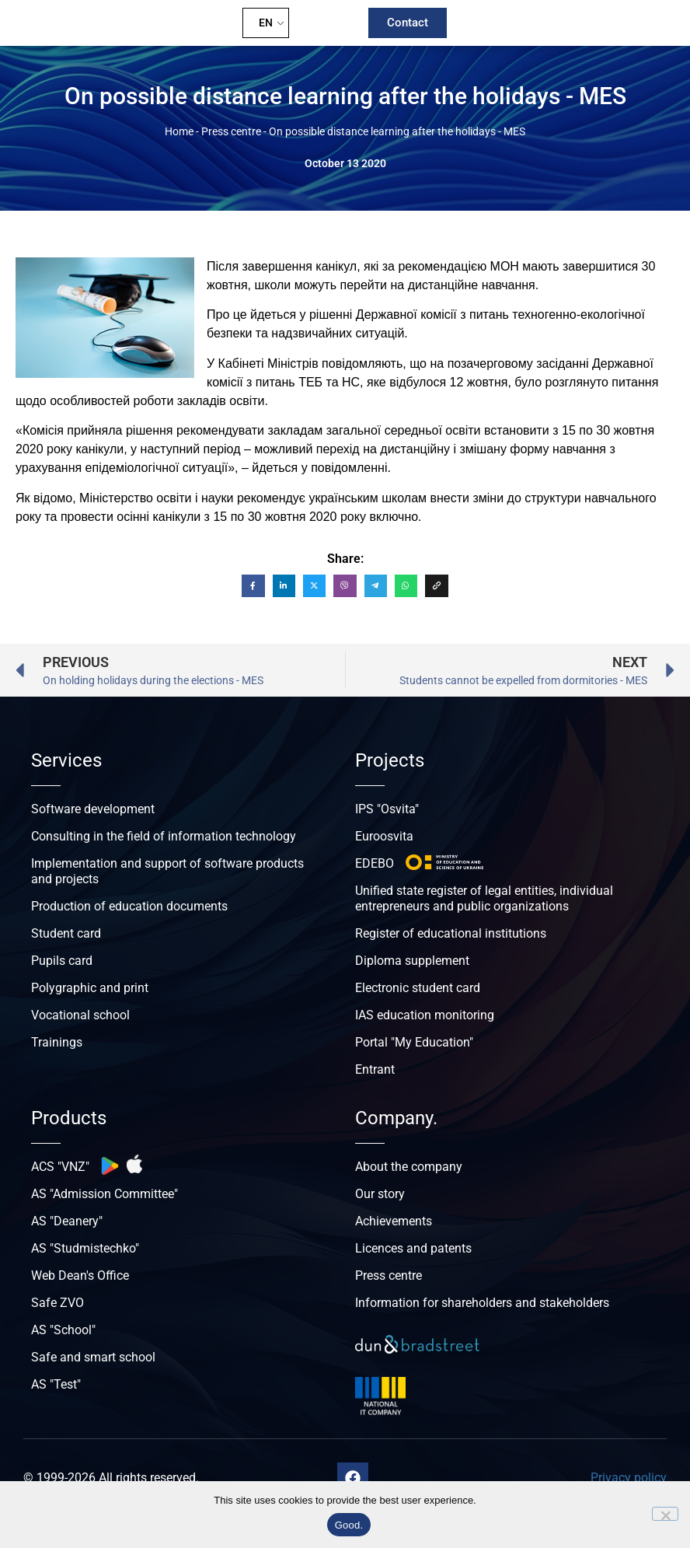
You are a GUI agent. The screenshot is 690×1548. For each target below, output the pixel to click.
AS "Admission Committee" (104, 1193)
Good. (349, 1525)
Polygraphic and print (89, 987)
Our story (380, 1193)
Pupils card (61, 960)
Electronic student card (417, 987)
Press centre (231, 131)
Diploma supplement (412, 960)
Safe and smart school (93, 1357)
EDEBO (374, 863)
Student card (66, 933)
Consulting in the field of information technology (163, 836)
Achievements (393, 1221)
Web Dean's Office (80, 1275)
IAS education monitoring (424, 1015)
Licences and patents (413, 1248)
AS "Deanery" (67, 1221)
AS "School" (63, 1330)
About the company (408, 1166)
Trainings (56, 1042)
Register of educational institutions (450, 933)
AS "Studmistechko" (85, 1248)
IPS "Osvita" (387, 809)
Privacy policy (629, 1477)
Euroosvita (384, 836)
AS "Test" (56, 1384)
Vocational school (80, 1015)
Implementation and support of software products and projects (167, 871)
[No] (665, 1514)
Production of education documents (129, 906)
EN (266, 22)
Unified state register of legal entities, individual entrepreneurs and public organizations (484, 898)
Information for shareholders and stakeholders (482, 1302)
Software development (93, 809)
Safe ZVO (57, 1302)
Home (179, 131)
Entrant (375, 1069)
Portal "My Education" (414, 1042)
